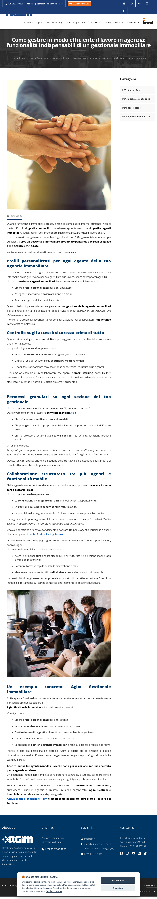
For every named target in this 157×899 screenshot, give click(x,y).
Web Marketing (55, 25)
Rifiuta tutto (118, 888)
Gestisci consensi (54, 891)
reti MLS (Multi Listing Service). (46, 537)
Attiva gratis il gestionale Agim (27, 801)
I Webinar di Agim (131, 92)
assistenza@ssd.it (136, 844)
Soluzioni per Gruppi (77, 25)
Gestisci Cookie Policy (145, 887)
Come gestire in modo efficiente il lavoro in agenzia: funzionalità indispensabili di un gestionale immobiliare (92, 60)
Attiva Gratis (133, 25)
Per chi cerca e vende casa (136, 101)
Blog (108, 25)
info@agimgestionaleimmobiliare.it (47, 3)
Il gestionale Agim (34, 25)
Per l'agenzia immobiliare (136, 119)
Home (12, 60)
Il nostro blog (26, 60)
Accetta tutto (118, 880)
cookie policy (56, 885)
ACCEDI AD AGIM (79, 3)
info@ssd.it (89, 841)
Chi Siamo (97, 25)
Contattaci (119, 25)
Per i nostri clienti (131, 110)
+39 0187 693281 (15, 3)
